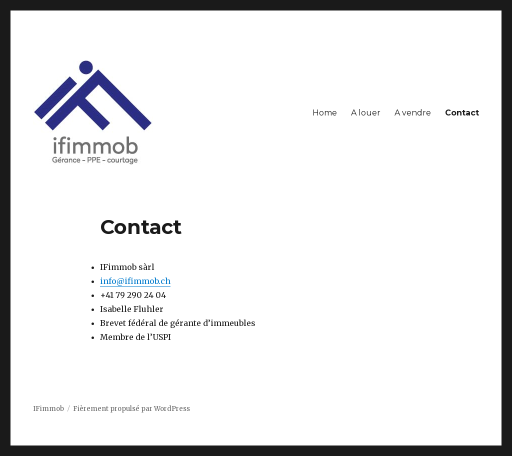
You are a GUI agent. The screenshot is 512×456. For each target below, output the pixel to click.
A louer (365, 113)
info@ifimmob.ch (135, 281)
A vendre (412, 113)
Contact (462, 113)
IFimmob (48, 408)
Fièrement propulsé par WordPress (131, 408)
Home (324, 113)
